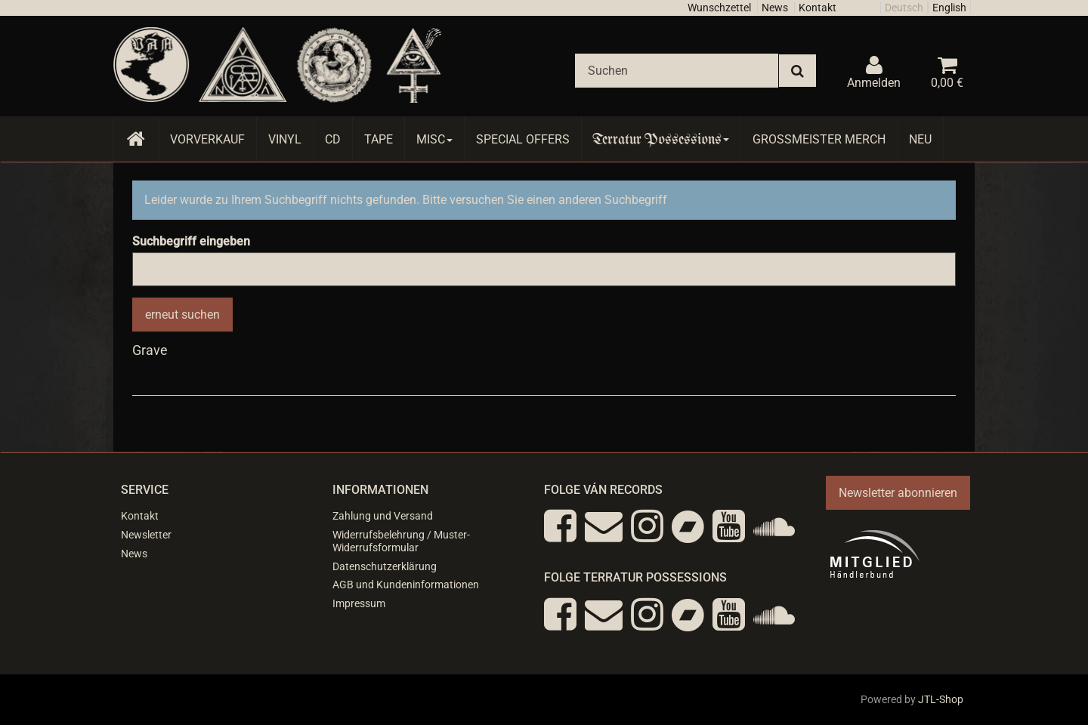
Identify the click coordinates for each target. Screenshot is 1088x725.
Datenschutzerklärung (384, 566)
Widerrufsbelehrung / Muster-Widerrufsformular (401, 541)
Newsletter (146, 535)
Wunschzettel (719, 8)
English (949, 8)
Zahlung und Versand (382, 516)
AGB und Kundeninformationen (405, 584)
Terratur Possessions (661, 139)
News (775, 8)
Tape (378, 139)
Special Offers (523, 139)
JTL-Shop (940, 699)
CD (333, 139)
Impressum (358, 603)
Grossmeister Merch (819, 139)
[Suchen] (676, 71)
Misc (434, 139)
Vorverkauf (207, 139)
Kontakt (817, 8)
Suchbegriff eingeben (191, 241)
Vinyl (284, 139)
